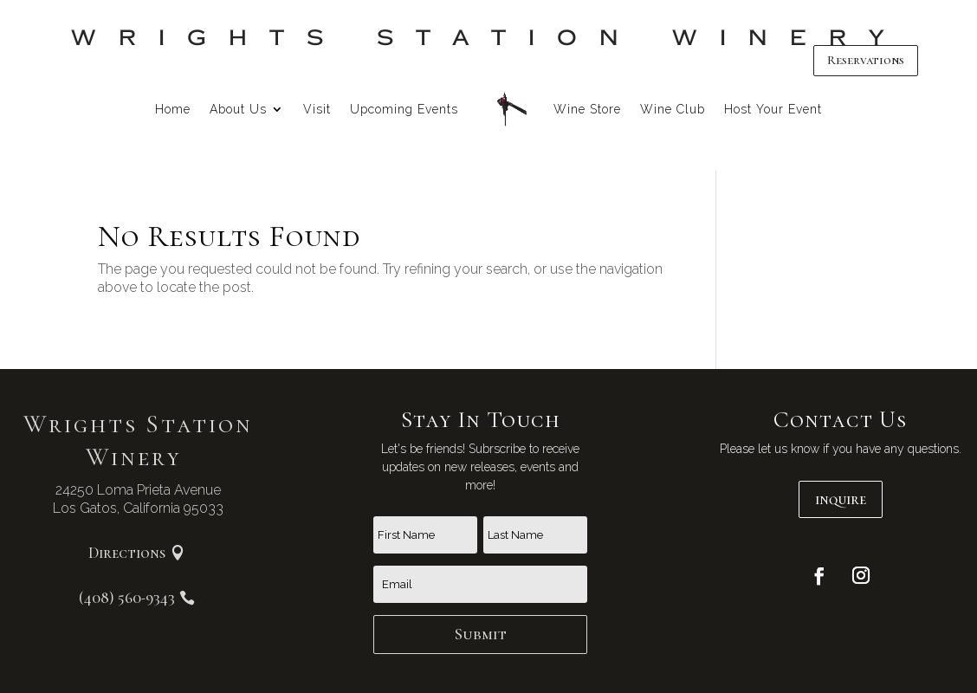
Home (173, 109)
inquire (840, 498)
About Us (238, 109)
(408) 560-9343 (127, 597)
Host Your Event (773, 109)
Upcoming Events (404, 109)
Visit (317, 109)
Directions (126, 552)
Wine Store (587, 109)
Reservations (865, 60)
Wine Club (672, 109)
